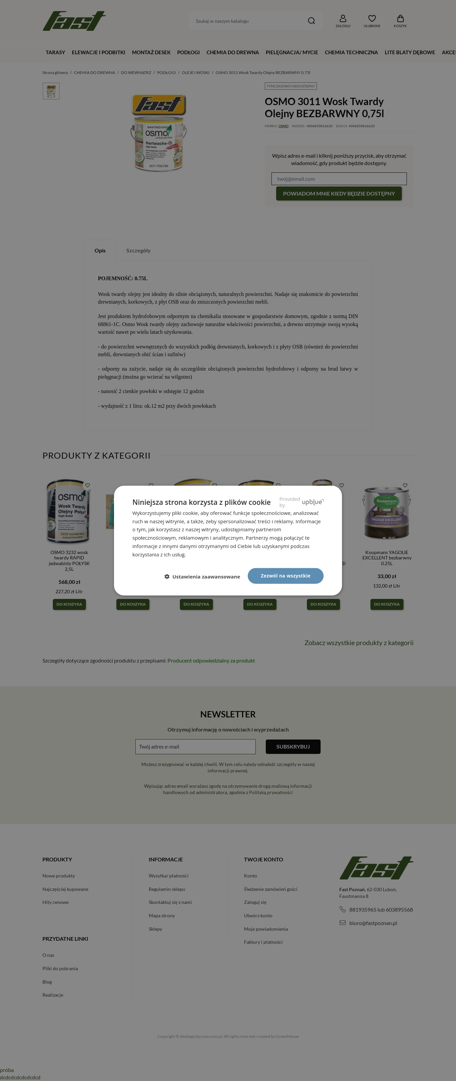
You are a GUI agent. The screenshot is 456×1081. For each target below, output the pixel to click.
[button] (205, 576)
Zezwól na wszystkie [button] (286, 575)
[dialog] (228, 540)
